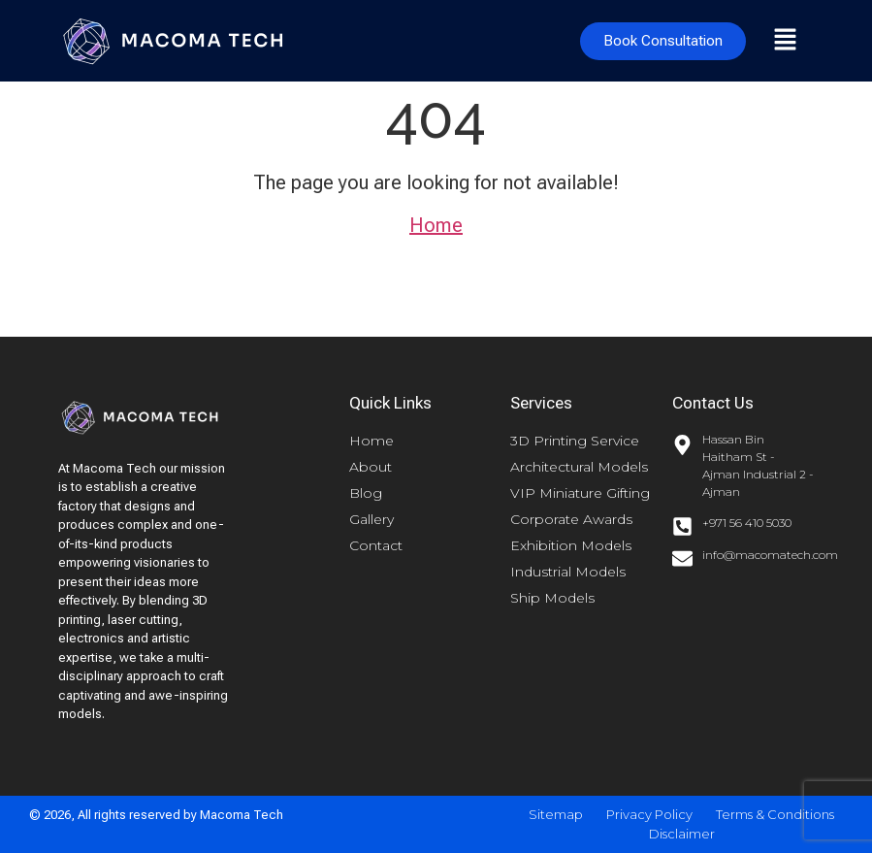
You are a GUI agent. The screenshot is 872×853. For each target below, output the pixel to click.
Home (436, 225)
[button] (785, 40)
